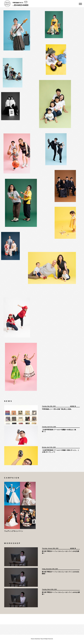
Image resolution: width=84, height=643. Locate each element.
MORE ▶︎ (73, 406)
